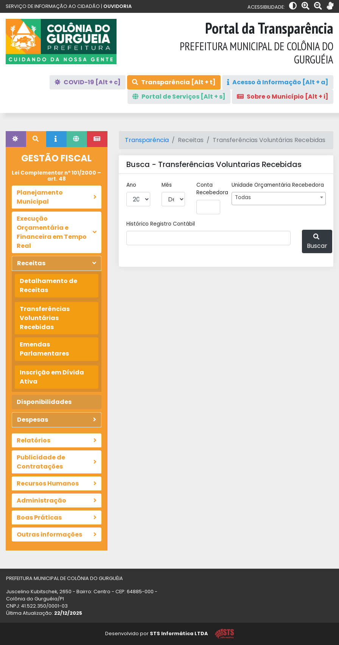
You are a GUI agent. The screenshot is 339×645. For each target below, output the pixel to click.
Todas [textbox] (243, 197)
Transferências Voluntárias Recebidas (45, 318)
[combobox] (279, 198)
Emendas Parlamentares (44, 349)
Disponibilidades (44, 402)
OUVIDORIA (117, 6)
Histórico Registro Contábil (160, 223)
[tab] (16, 139)
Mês (167, 185)
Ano (131, 185)
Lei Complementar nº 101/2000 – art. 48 (56, 176)
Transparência (147, 140)
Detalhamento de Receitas (48, 285)
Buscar (317, 242)
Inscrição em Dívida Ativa (52, 377)
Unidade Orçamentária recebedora (278, 185)
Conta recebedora (212, 188)
